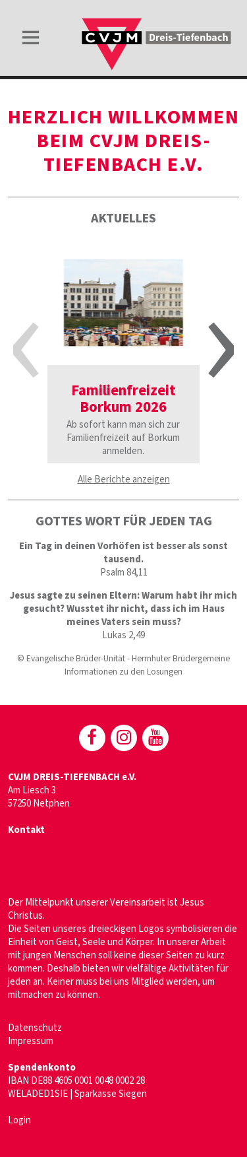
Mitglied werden (164, 982)
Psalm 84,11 (124, 572)
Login (19, 1120)
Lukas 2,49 (123, 635)
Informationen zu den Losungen (123, 671)
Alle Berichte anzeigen (124, 479)
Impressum (30, 1041)
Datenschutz (35, 1028)
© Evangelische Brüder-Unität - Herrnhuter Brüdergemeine (123, 658)
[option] (123, 351)
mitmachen (30, 995)
